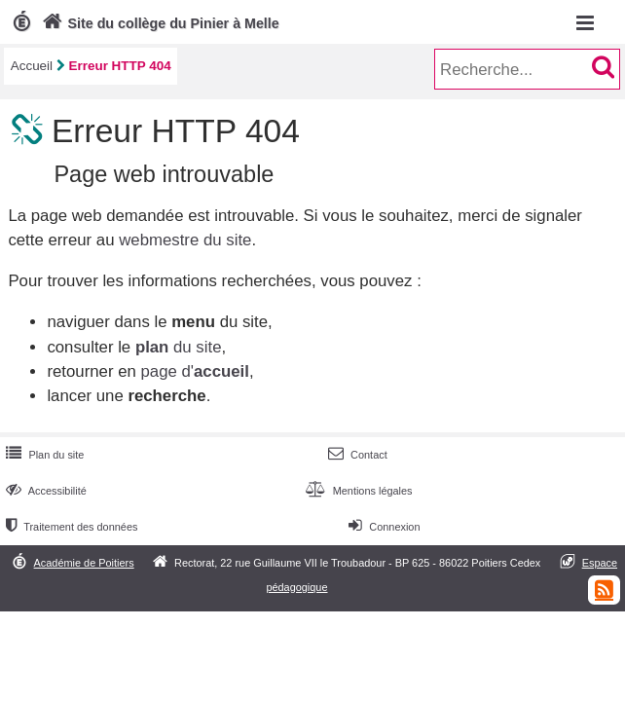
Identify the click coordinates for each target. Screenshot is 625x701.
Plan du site (43, 455)
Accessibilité (44, 491)
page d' (194, 371)
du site (178, 347)
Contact (355, 455)
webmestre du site (185, 240)
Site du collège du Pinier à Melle (158, 23)
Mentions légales (356, 491)
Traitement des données (69, 527)
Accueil (32, 65)
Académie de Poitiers (84, 563)
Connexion (382, 527)
